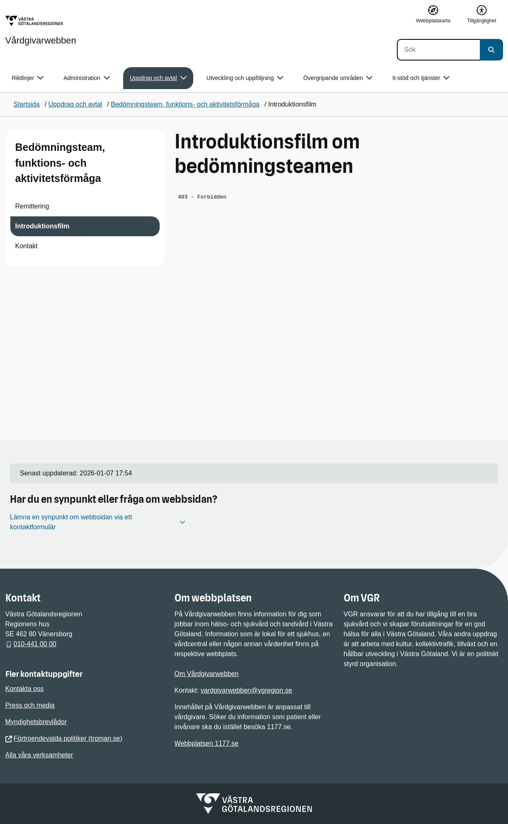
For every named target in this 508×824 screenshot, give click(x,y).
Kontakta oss (24, 688)
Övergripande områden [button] (337, 78)
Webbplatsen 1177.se (206, 743)
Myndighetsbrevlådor (36, 721)
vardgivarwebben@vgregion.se (246, 690)
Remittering (32, 206)
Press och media (30, 705)
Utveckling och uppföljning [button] (245, 78)
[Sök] (438, 50)
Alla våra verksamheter (39, 755)
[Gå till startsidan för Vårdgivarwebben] (40, 30)
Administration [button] (86, 78)
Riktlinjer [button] (28, 78)
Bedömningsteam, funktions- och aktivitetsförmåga (60, 162)
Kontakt (26, 246)
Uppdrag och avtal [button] (158, 78)
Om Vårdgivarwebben (207, 673)
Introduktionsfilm (42, 226)
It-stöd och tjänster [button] (421, 78)
